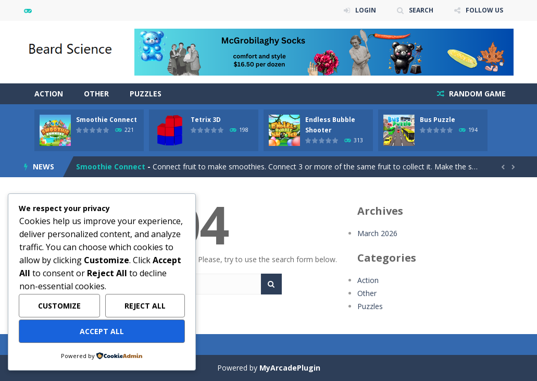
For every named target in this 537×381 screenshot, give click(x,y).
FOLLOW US (484, 10)
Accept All (102, 331)
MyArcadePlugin (289, 368)
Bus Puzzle (437, 119)
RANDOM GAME (476, 94)
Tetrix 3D (206, 119)
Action (48, 94)
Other (96, 94)
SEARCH (421, 10)
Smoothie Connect (106, 119)
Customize (59, 306)
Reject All (145, 306)
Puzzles (145, 94)
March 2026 (377, 233)
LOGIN (365, 10)
